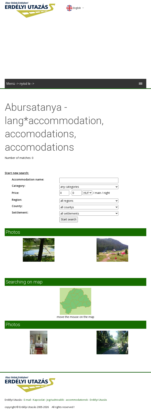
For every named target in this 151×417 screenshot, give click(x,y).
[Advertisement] (75, 49)
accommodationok (77, 399)
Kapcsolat (39, 399)
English (73, 8)
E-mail (27, 399)
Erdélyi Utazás (98, 399)
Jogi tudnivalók (55, 399)
